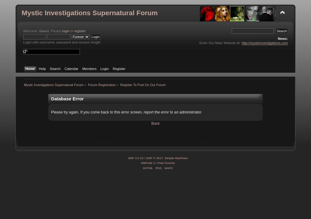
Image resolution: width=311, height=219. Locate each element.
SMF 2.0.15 (136, 158)
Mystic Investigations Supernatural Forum (90, 13)
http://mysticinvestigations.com (265, 43)
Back (155, 123)
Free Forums (166, 163)
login (65, 31)
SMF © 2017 (154, 158)
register (79, 31)
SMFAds (146, 163)
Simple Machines (176, 158)
